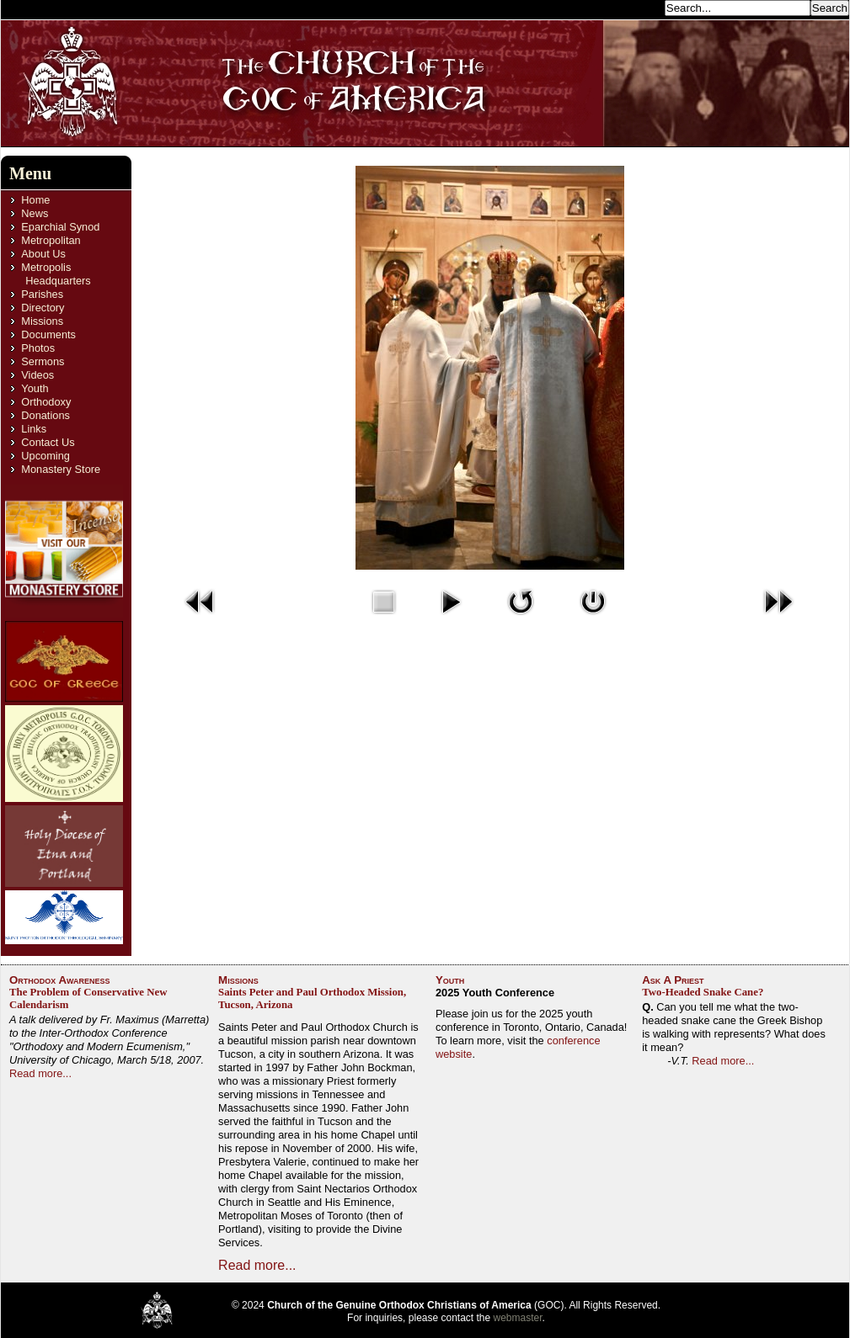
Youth (34, 388)
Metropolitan (50, 240)
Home (35, 200)
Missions (42, 321)
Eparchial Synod (60, 226)
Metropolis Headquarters (55, 274)
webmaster (518, 1318)
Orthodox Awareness (59, 980)
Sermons (42, 361)
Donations (45, 415)
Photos (38, 348)
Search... (638, 7)
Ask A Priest (672, 980)
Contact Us (47, 442)
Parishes (42, 294)
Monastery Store (60, 469)
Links (33, 428)
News (34, 213)
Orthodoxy (46, 402)
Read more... (40, 1073)
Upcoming (45, 455)
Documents (48, 334)
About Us (43, 253)
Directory (42, 307)
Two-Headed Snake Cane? (702, 992)
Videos (37, 375)
